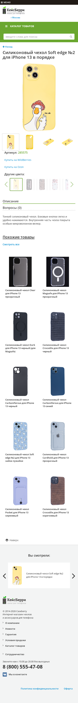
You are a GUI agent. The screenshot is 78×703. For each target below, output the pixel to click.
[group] (16, 184)
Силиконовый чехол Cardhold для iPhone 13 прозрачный (56, 457)
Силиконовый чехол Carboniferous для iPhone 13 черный (19, 403)
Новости (10, 628)
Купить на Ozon (14, 167)
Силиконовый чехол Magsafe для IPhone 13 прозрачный (55, 293)
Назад (7, 46)
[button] (6, 184)
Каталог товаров (19, 26)
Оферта (68, 688)
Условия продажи (15, 640)
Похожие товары (18, 237)
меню (6, 2)
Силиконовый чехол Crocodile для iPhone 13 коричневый (56, 512)
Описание (11, 201)
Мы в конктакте (15, 674)
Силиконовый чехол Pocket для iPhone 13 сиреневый (17, 512)
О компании (12, 623)
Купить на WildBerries (17, 160)
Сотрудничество (14, 654)
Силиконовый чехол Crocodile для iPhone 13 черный (56, 348)
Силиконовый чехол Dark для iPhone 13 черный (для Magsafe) (20, 348)
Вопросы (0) (12, 208)
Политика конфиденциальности (40, 688)
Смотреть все (11, 244)
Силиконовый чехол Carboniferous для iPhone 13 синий (57, 403)
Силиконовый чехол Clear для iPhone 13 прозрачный (20, 293)
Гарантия (10, 634)
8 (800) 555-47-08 (23, 666)
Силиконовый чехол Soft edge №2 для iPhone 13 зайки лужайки (19, 457)
